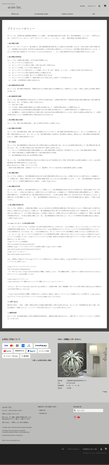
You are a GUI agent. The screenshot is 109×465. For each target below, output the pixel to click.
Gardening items (41, 14)
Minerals (15, 14)
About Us (91, 6)
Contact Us (43, 414)
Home (81, 6)
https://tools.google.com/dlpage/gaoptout (18, 270)
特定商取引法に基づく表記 (90, 449)
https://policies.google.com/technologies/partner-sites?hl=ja (23, 250)
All (94, 14)
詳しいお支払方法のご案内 (42, 361)
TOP (63, 449)
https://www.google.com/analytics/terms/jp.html (20, 245)
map (105, 392)
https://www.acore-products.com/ (11, 441)
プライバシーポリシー (73, 449)
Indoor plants (67, 14)
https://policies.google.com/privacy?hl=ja (18, 255)
